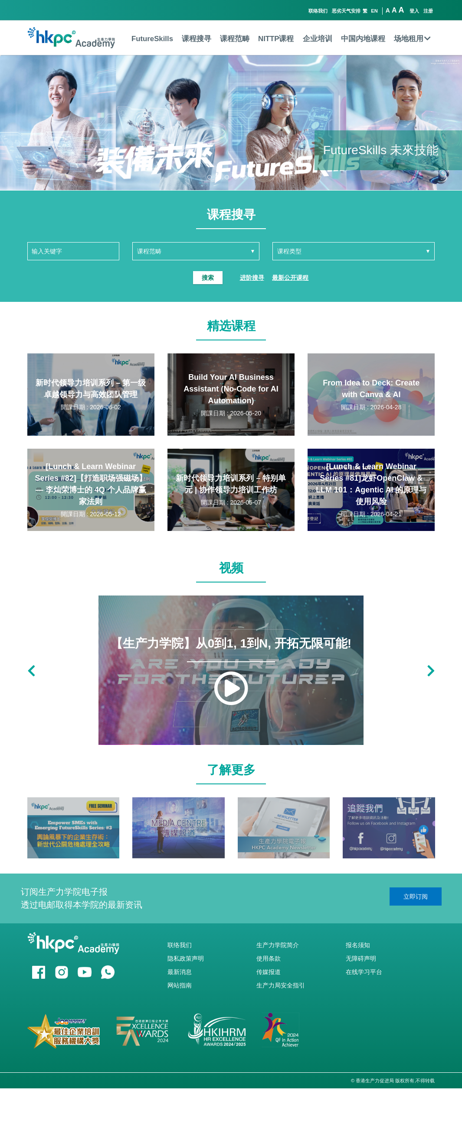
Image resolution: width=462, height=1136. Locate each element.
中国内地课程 (363, 39)
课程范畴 (234, 39)
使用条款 (268, 958)
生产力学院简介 (277, 945)
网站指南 (179, 985)
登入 (414, 10)
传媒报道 (268, 971)
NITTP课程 (276, 39)
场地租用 (412, 39)
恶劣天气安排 (346, 10)
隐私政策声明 (185, 958)
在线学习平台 (364, 971)
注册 (428, 10)
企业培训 (317, 39)
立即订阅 (415, 896)
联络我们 (318, 10)
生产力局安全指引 (280, 985)
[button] (209, 177)
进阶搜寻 (252, 277)
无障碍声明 (361, 958)
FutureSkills (152, 39)
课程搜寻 (196, 39)
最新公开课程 (290, 277)
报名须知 (358, 945)
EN (374, 10)
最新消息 (179, 971)
